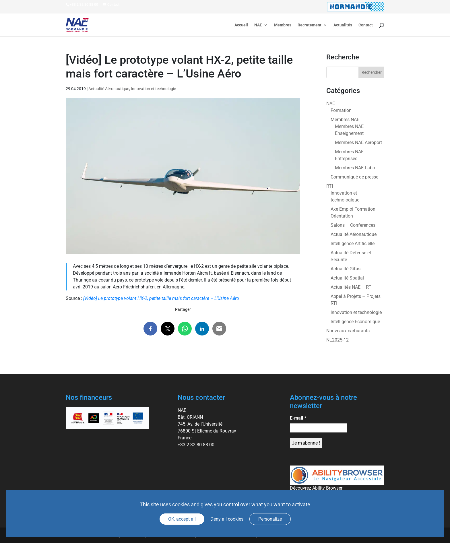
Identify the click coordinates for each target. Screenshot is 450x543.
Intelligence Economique (355, 321)
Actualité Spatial (347, 278)
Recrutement (309, 25)
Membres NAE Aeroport (358, 142)
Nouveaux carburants (348, 330)
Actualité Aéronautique (108, 88)
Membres (282, 25)
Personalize (270, 519)
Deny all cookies (226, 519)
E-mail (298, 418)
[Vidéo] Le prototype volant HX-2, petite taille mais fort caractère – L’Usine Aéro (161, 298)
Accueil (241, 25)
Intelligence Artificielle (353, 243)
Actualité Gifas (345, 269)
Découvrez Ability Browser (316, 488)
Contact (365, 25)
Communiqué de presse (354, 177)
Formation (341, 110)
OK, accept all (182, 519)
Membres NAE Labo (355, 167)
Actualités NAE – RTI (352, 287)
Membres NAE (345, 119)
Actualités (342, 25)
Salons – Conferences (353, 225)
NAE (258, 25)
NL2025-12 (337, 340)
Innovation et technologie (153, 88)
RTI (329, 186)
